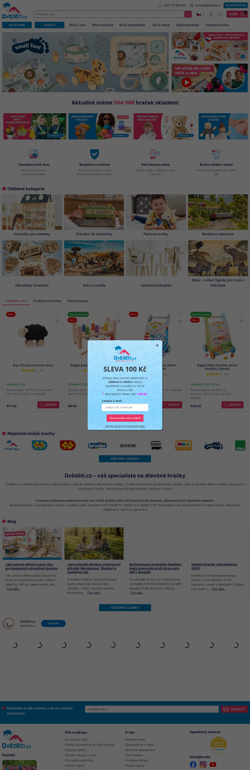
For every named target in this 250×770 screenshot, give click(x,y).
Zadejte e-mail (111, 401)
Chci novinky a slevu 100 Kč (125, 418)
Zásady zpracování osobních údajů (125, 426)
